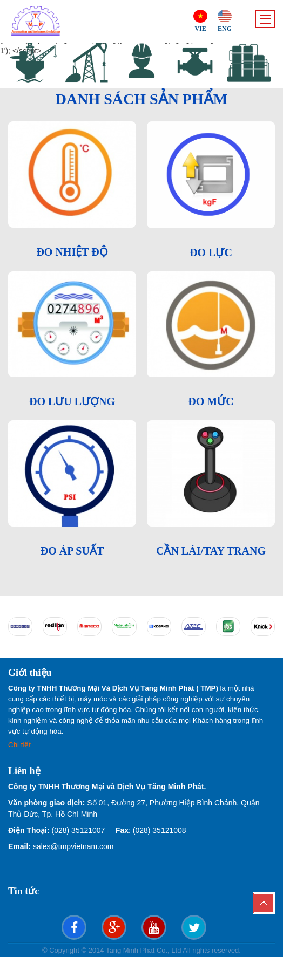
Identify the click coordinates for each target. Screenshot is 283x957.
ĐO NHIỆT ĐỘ (71, 252)
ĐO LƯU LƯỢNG (72, 401)
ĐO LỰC (211, 252)
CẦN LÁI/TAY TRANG (211, 551)
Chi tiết (20, 745)
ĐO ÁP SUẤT (72, 551)
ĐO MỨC (210, 401)
